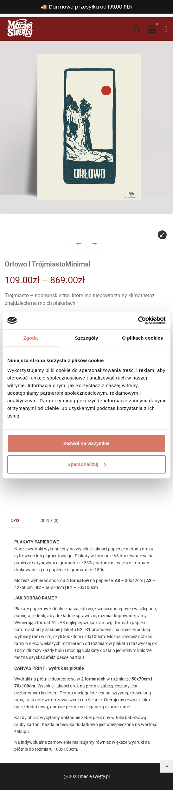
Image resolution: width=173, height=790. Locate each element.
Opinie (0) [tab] (49, 520)
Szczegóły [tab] (86, 338)
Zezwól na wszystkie (86, 443)
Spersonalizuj (86, 464)
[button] (94, 243)
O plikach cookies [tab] (142, 338)
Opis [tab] (15, 520)
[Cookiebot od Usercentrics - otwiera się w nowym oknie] (138, 320)
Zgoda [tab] (30, 338)
